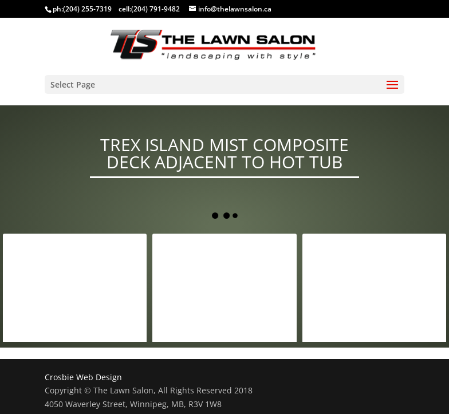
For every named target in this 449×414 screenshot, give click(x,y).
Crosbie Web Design (83, 377)
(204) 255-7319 (87, 9)
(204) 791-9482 (155, 9)
